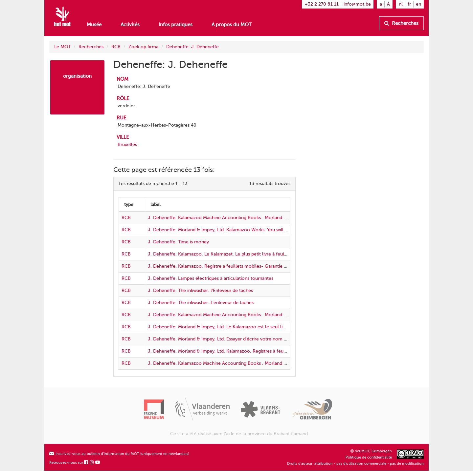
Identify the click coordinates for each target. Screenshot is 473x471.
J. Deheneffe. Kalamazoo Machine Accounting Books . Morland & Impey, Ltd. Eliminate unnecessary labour (261, 217)
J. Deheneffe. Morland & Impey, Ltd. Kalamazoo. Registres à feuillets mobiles (229, 351)
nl (401, 4)
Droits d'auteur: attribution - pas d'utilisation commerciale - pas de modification (355, 463)
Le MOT (62, 46)
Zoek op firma (143, 46)
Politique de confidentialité (369, 457)
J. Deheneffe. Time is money (178, 241)
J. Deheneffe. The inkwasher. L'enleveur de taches (201, 302)
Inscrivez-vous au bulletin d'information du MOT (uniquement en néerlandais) (119, 454)
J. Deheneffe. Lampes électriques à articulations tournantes (210, 278)
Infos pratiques (175, 25)
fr (409, 4)
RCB (116, 46)
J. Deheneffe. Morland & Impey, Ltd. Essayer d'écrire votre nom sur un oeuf (228, 339)
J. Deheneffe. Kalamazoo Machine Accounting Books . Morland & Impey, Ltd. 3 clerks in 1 (243, 363)
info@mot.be (357, 4)
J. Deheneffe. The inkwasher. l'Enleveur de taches (200, 290)
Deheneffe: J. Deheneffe (192, 46)
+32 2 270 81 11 (321, 4)
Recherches (401, 23)
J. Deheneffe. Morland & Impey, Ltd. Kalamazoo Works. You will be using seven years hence (245, 229)
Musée (94, 25)
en (418, 4)
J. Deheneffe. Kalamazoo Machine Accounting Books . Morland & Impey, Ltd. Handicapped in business (256, 314)
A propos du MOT (232, 25)
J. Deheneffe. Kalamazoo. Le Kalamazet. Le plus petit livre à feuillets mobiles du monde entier (247, 254)
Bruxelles (127, 144)
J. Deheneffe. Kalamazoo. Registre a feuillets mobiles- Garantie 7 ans (221, 266)
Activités (130, 25)
